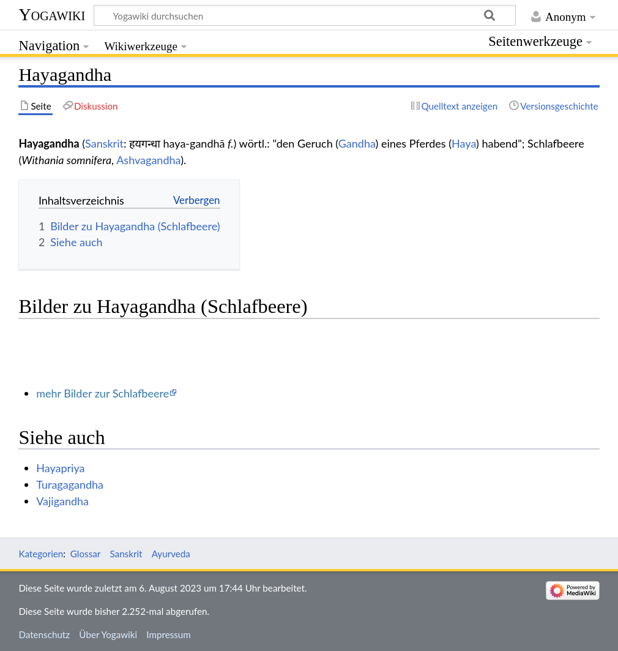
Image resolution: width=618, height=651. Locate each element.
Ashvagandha (148, 160)
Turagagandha (69, 484)
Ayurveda (171, 553)
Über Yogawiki (108, 634)
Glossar (85, 553)
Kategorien (40, 553)
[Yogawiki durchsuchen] (304, 15)
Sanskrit (104, 143)
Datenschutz (44, 634)
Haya (464, 143)
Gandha (357, 143)
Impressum (168, 634)
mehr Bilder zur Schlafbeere (102, 393)
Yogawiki (51, 14)
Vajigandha (62, 501)
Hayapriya (60, 468)
